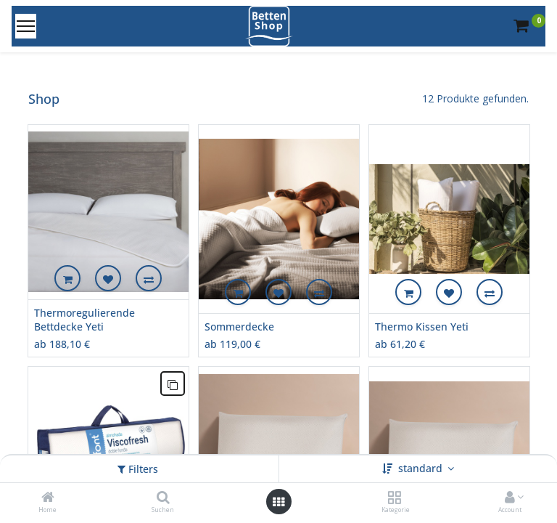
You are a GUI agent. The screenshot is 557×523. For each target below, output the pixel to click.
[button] (67, 278)
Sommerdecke (239, 326)
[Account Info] (510, 498)
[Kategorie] (394, 498)
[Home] (47, 498)
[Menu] (25, 26)
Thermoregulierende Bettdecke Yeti (84, 320)
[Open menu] (278, 502)
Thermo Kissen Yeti (422, 326)
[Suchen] (163, 498)
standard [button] (421, 468)
